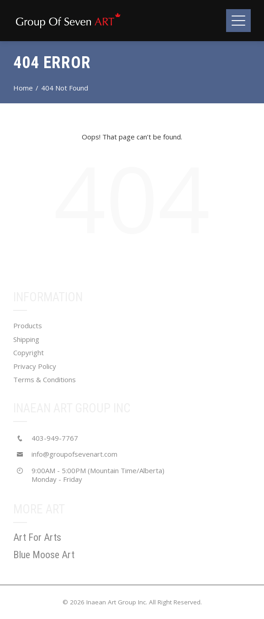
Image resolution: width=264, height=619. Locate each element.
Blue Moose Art (43, 554)
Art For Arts (37, 537)
